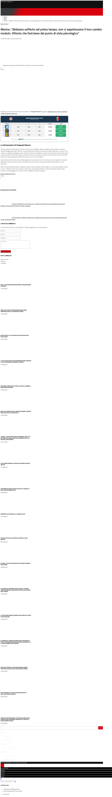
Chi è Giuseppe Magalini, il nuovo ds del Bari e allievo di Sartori (15, 463)
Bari (2, 174)
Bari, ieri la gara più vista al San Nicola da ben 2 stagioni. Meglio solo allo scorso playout (16, 411)
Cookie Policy (7, 739)
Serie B (6, 24)
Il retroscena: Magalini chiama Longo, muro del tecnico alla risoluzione (16, 615)
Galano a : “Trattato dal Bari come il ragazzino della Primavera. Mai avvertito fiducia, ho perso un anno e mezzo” (15, 719)
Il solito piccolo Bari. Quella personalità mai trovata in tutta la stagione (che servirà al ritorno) (16, 361)
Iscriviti (3, 772)
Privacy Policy (7, 737)
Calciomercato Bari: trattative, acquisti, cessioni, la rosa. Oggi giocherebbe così (15, 489)
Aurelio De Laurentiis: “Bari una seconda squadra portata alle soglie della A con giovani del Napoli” (14, 667)
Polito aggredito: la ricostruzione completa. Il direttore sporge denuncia (14, 693)
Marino (9, 174)
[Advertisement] (52, 50)
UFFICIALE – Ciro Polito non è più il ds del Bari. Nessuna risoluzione (15, 563)
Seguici (3, 770)
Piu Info (61, 126)
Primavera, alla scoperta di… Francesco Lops (13, 514)
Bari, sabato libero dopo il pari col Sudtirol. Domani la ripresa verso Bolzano (16, 386)
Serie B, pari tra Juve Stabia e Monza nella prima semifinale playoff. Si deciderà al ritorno (13, 310)
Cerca (2, 725)
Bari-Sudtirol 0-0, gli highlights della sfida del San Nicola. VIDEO (15, 335)
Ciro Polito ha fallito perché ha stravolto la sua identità (14, 538)
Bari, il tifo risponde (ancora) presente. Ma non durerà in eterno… (16, 285)
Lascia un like (4, 768)
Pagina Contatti (8, 759)
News (2, 24)
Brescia (5, 174)
